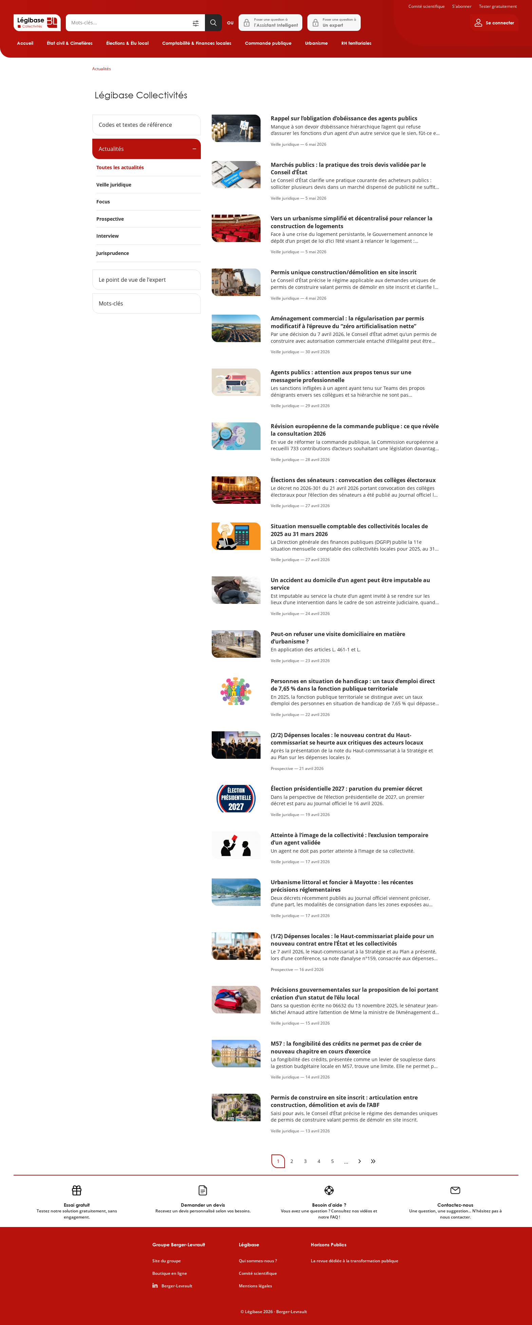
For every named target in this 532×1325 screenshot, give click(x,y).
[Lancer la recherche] (213, 22)
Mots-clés (111, 303)
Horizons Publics (328, 1244)
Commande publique (268, 43)
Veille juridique (113, 184)
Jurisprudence (112, 253)
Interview (107, 236)
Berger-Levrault (177, 1286)
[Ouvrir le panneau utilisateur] (494, 22)
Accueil (25, 43)
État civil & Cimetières (70, 43)
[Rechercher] (128, 22)
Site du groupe (166, 1261)
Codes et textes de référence (135, 124)
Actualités (101, 69)
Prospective (110, 219)
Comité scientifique (426, 6)
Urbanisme (316, 43)
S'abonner (462, 6)
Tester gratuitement (498, 6)
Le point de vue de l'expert (132, 279)
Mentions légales (255, 1286)
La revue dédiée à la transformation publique (354, 1261)
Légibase (249, 1244)
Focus (103, 201)
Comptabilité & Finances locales (196, 43)
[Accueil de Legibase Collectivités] (37, 22)
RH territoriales (356, 43)
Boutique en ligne (169, 1273)
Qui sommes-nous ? (258, 1261)
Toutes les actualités (120, 167)
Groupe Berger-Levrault (178, 1244)
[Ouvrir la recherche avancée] (198, 22)
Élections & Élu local (127, 43)
